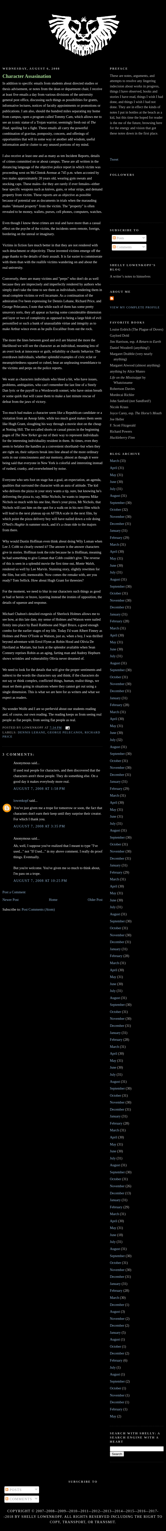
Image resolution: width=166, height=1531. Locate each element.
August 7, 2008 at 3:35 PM (39, 826)
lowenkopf (20, 800)
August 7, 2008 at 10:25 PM (40, 881)
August (115, 496)
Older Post (95, 900)
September (117, 503)
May (113, 475)
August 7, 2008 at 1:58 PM (39, 789)
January (115, 530)
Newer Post (10, 900)
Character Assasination (26, 76)
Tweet (114, 159)
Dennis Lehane (31, 732)
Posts (118, 238)
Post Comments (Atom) (38, 909)
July (113, 489)
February (116, 538)
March (114, 461)
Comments (122, 247)
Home (53, 900)
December (117, 524)
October (115, 509)
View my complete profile (135, 307)
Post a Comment (14, 892)
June (113, 482)
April (113, 468)
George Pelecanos (65, 732)
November (117, 517)
